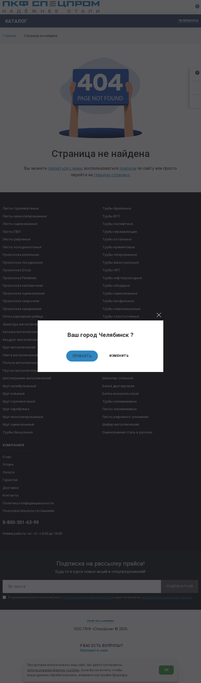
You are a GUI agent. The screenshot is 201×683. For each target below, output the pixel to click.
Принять (82, 356)
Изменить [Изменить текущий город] (119, 356)
